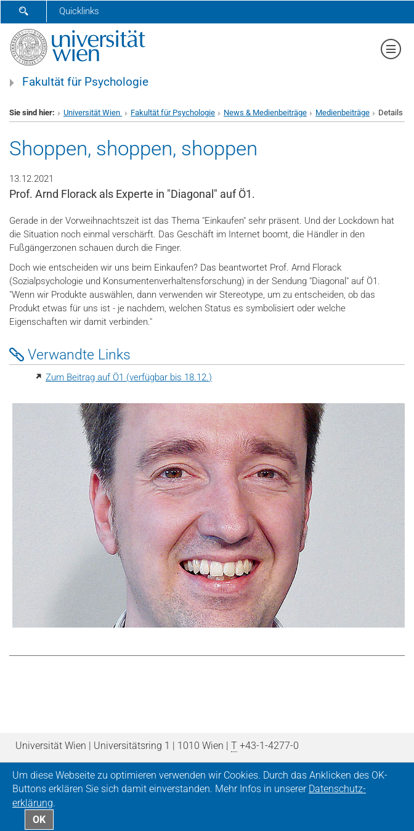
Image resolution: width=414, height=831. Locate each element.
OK (39, 819)
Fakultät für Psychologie (85, 82)
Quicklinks (79, 11)
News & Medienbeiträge (265, 112)
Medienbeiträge (342, 112)
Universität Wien (92, 112)
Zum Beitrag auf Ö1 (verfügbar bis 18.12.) (129, 377)
